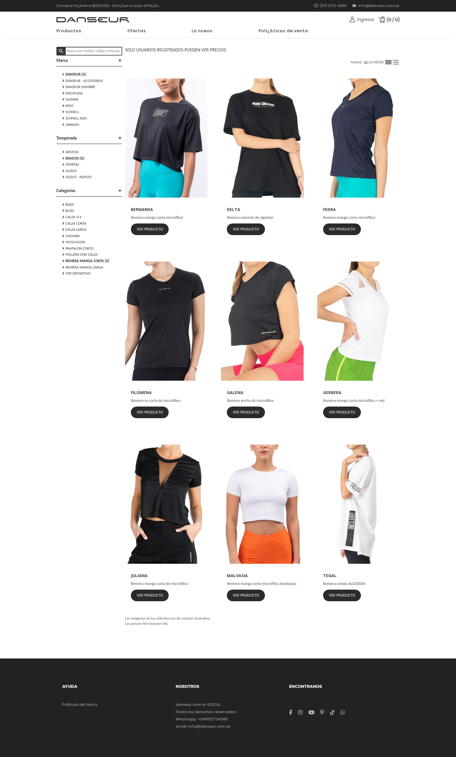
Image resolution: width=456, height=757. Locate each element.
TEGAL (329, 575)
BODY (68, 204)
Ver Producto (150, 229)
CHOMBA (71, 236)
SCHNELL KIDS (74, 118)
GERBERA (332, 392)
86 (381, 62)
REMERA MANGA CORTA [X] (85, 261)
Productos (68, 31)
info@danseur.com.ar (376, 5)
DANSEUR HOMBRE (78, 87)
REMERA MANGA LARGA (82, 267)
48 (376, 62)
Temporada (89, 138)
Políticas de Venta (79, 704)
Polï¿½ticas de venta (283, 31)
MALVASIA (237, 575)
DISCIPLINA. (72, 93)
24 (371, 62)
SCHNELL (70, 112)
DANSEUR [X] (74, 74)
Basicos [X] (73, 158)
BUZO (68, 210)
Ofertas (136, 31)
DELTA (233, 209)
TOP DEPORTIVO (76, 273)
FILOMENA (141, 392)
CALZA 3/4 (71, 217)
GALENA (235, 392)
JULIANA (139, 575)
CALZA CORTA (74, 223)
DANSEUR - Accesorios (82, 80)
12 (365, 62)
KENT (68, 105)
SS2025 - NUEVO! (77, 177)
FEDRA (329, 209)
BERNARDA (142, 209)
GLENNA (70, 99)
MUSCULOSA (73, 242)
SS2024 (69, 171)
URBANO (70, 124)
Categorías (89, 190)
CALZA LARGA (74, 229)
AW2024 (70, 152)
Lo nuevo (202, 31)
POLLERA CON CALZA (79, 254)
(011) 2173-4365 (333, 5)
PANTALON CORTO (78, 248)
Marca (89, 60)
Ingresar (365, 19)
